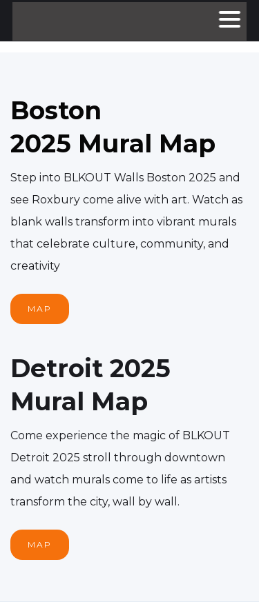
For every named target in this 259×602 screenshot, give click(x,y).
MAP (40, 308)
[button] (229, 21)
